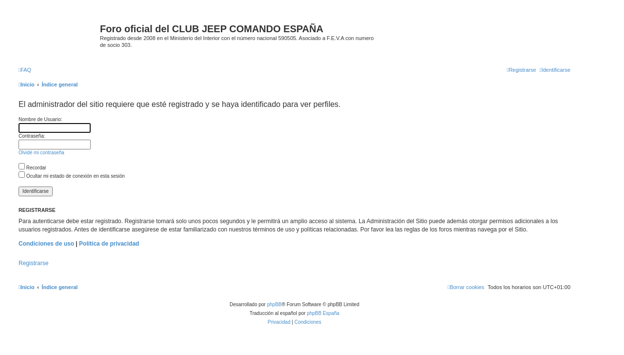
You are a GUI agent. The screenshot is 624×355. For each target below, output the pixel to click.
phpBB (274, 304)
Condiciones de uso (46, 243)
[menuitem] (25, 70)
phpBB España (323, 313)
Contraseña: (32, 136)
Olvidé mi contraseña (41, 152)
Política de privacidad (109, 243)
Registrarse (33, 263)
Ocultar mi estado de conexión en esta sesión (72, 176)
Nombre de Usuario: (40, 119)
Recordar (32, 167)
